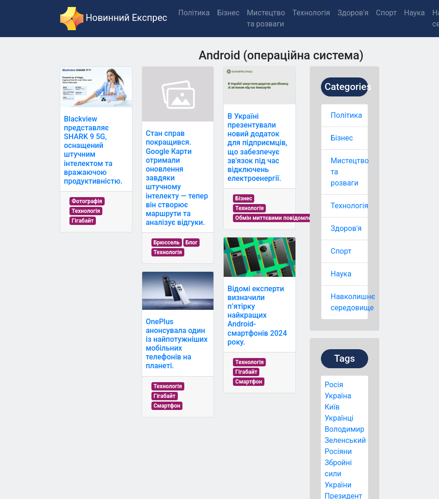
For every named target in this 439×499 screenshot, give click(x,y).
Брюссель (166, 242)
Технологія (349, 205)
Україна (338, 395)
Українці (339, 418)
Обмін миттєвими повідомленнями (281, 218)
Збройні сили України (338, 473)
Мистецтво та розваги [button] (266, 18)
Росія (334, 384)
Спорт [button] (386, 12)
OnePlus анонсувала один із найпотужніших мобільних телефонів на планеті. (177, 344)
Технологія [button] (311, 12)
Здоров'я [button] (353, 12)
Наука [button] (414, 12)
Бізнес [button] (228, 12)
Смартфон (166, 406)
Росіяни (338, 451)
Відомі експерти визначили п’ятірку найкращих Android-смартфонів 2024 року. (257, 315)
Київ (332, 407)
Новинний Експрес (113, 18)
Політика (346, 115)
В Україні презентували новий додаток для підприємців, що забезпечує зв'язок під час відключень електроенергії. (257, 147)
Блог (191, 242)
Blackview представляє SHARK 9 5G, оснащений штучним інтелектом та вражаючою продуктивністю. (93, 150)
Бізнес (342, 138)
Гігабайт (83, 221)
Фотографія (87, 201)
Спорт (341, 251)
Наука (341, 273)
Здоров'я (346, 228)
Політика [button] (194, 12)
